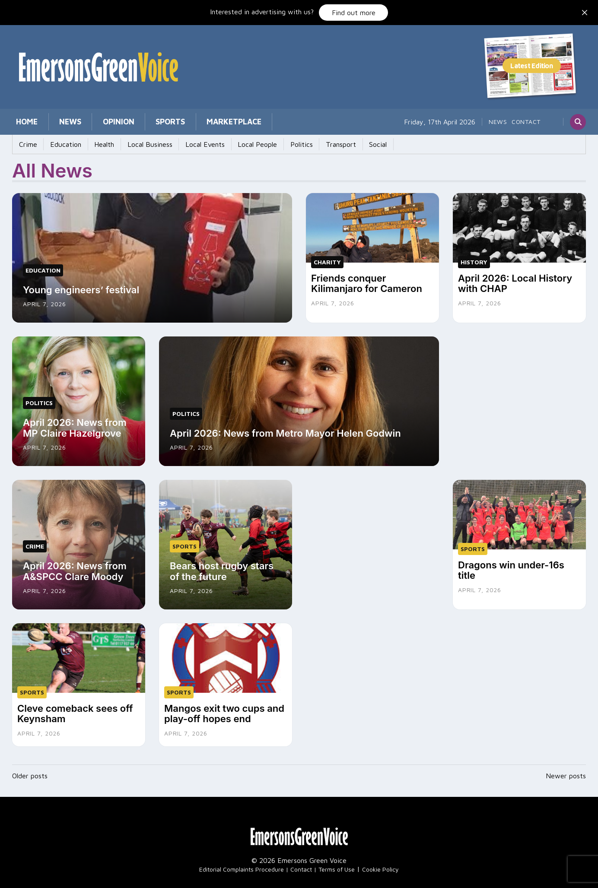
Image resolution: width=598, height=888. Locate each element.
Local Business (135, 144)
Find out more (353, 12)
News (58, 121)
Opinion (98, 121)
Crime (26, 144)
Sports (142, 121)
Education (59, 144)
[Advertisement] (519, 390)
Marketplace (197, 121)
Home (23, 121)
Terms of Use (336, 864)
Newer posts (566, 771)
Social (344, 144)
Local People (235, 144)
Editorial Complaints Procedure (241, 864)
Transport (311, 144)
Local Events (187, 144)
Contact (526, 121)
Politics (275, 144)
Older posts (30, 771)
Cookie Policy (380, 864)
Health (94, 144)
